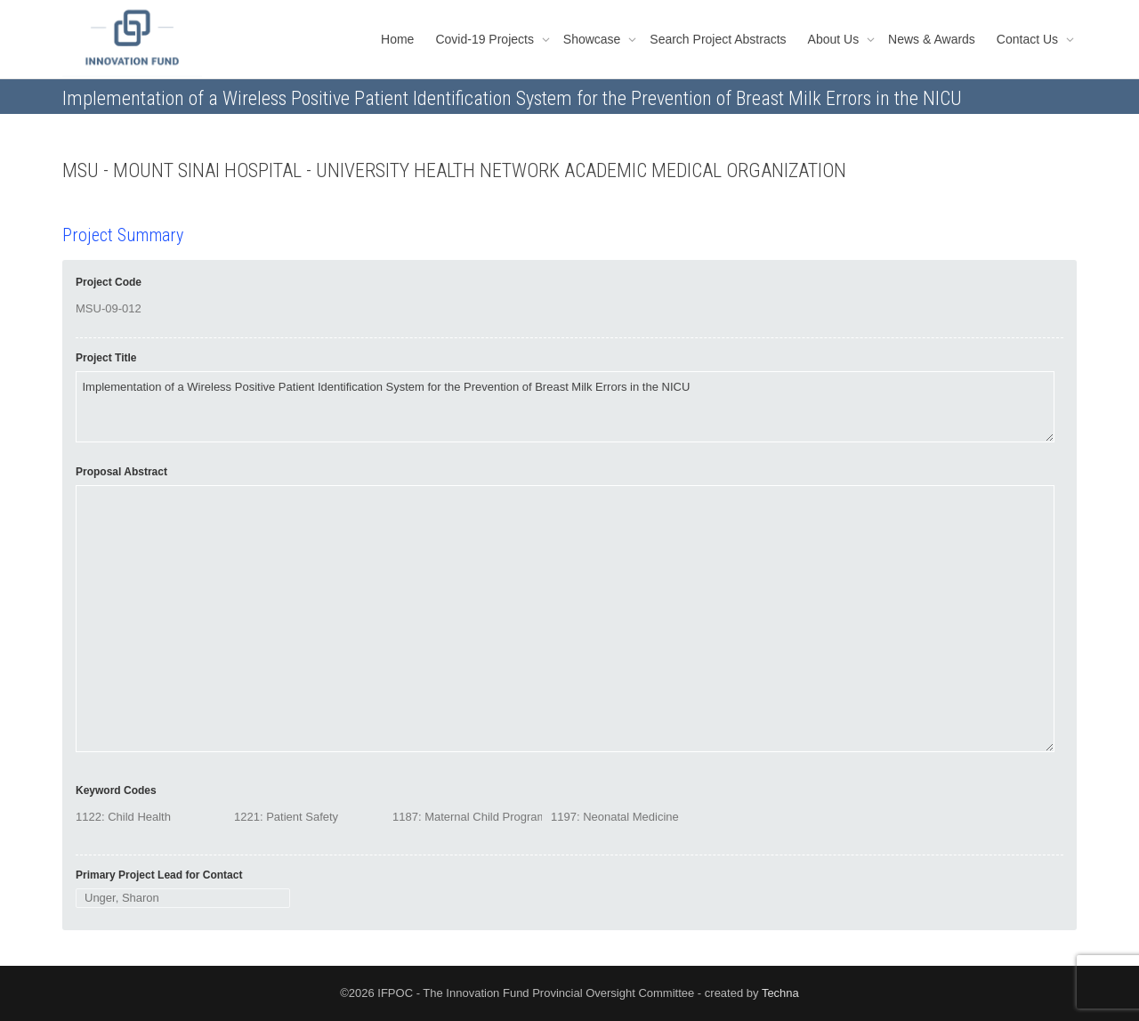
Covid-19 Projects (486, 39)
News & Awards (931, 39)
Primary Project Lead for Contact (159, 875)
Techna (780, 993)
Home (397, 39)
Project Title (106, 358)
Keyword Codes (116, 790)
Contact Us (1029, 39)
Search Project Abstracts (718, 39)
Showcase (593, 39)
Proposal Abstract (121, 472)
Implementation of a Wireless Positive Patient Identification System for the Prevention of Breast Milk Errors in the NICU (565, 406)
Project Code (108, 282)
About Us (835, 39)
